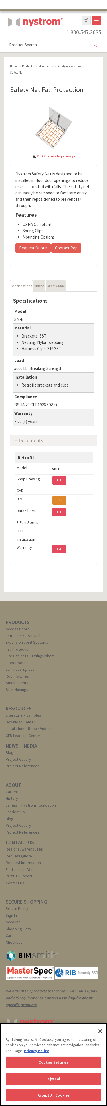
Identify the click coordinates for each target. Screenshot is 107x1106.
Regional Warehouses (24, 849)
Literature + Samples (23, 715)
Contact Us (15, 882)
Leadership (15, 811)
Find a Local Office (21, 869)
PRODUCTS (18, 622)
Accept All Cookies (53, 1095)
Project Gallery (18, 759)
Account (13, 921)
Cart (9, 935)
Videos (39, 286)
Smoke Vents (17, 682)
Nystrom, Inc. (34, 36)
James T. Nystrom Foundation (31, 805)
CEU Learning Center (23, 735)
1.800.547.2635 (83, 32)
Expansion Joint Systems (27, 642)
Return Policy (17, 908)
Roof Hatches (17, 676)
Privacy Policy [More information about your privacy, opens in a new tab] (36, 1050)
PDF (59, 480)
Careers (12, 791)
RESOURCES (19, 708)
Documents (31, 440)
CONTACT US (20, 842)
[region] (53, 1064)
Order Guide (56, 286)
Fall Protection (18, 649)
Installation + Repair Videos (29, 728)
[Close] (100, 1031)
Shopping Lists (18, 928)
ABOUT (13, 785)
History (12, 798)
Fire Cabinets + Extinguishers (30, 655)
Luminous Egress (20, 669)
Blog (9, 752)
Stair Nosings (17, 689)
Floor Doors (16, 662)
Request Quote (33, 248)
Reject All (53, 1078)
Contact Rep (66, 248)
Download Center (20, 722)
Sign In (11, 915)
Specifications (21, 286)
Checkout (14, 942)
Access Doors (17, 628)
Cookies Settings (53, 1062)
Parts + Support (19, 876)
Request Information (23, 862)
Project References (22, 765)
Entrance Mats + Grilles (25, 635)
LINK (59, 500)
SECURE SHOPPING (26, 901)
